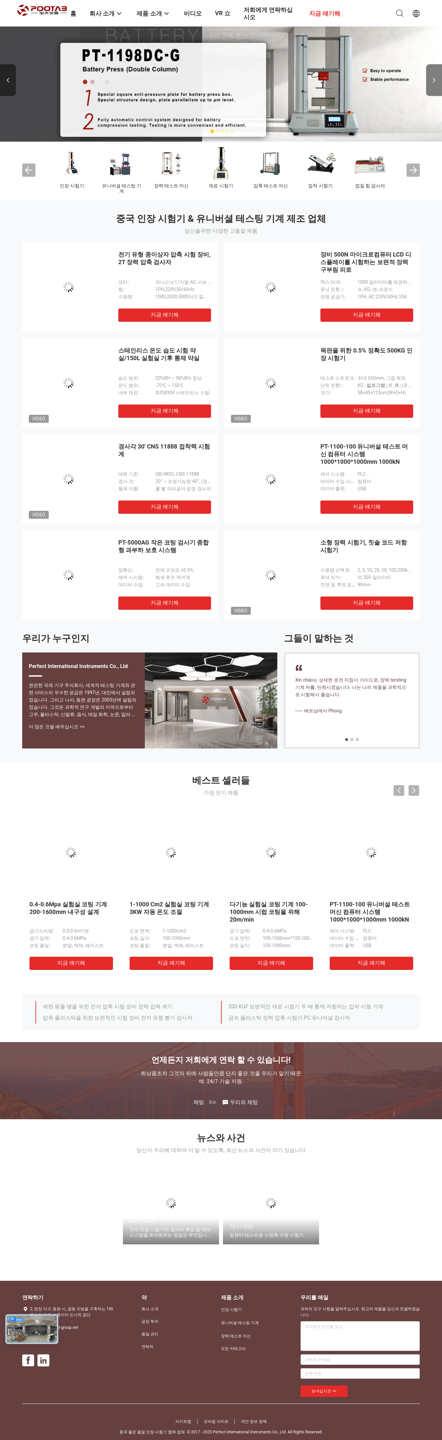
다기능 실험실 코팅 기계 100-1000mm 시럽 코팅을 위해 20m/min (269, 912)
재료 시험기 (221, 185)
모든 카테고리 (233, 1348)
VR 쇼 (222, 13)
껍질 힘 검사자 (370, 185)
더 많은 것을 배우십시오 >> (57, 726)
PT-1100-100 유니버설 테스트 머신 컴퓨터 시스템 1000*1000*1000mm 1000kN (364, 454)
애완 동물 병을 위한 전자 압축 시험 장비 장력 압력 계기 (108, 1006)
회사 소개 (149, 1309)
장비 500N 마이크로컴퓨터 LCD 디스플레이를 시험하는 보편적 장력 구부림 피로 (365, 262)
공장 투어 (149, 1321)
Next (434, 80)
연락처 (147, 1346)
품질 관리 (149, 1334)
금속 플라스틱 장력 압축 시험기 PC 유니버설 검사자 (289, 1018)
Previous (8, 80)
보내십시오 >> (324, 1391)
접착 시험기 (320, 185)
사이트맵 (183, 1421)
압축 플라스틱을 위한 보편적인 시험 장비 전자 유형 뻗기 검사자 (118, 1018)
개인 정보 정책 (254, 1421)
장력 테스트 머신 (171, 185)
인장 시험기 (72, 185)
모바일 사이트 (216, 1421)
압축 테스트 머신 (270, 185)
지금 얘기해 (165, 315)
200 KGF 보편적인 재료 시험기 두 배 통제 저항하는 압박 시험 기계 (305, 1006)
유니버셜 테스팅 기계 (121, 188)
